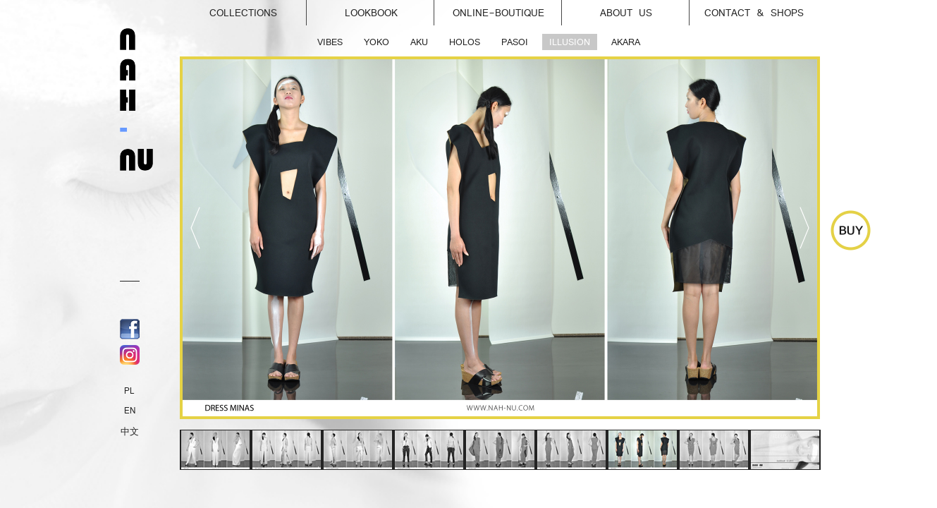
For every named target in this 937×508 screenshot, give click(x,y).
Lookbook (390, 9)
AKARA (625, 42)
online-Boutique (508, 9)
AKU (419, 42)
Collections (258, 9)
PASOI (514, 42)
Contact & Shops (754, 12)
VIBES (330, 42)
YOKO (376, 42)
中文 (130, 432)
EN (129, 411)
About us (645, 9)
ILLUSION (569, 42)
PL (129, 391)
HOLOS (464, 42)
